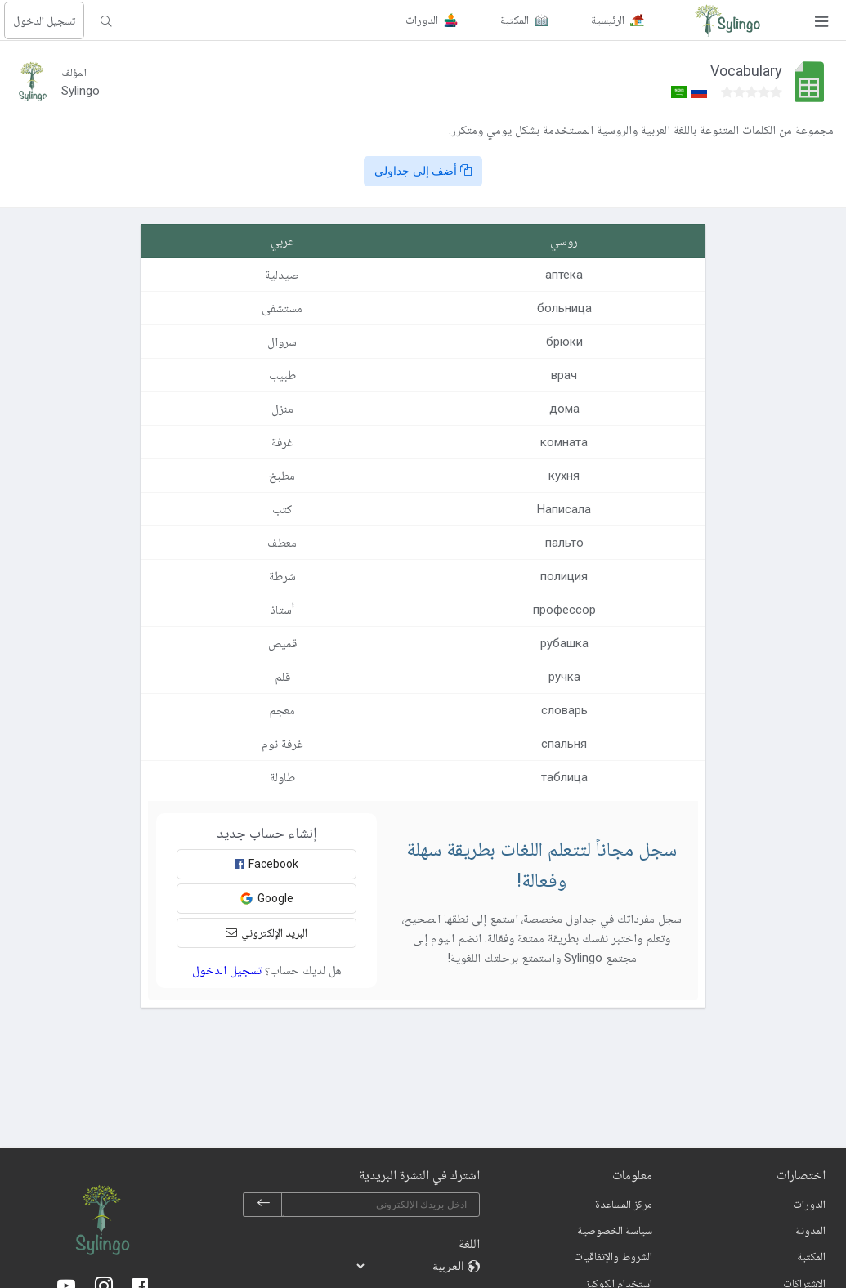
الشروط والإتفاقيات (613, 1256)
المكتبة (811, 1256)
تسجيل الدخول (44, 20)
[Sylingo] (727, 20)
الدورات (809, 1203)
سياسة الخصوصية (614, 1230)
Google (266, 899)
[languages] (411, 1266)
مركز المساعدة (623, 1203)
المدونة (810, 1230)
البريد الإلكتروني (266, 932)
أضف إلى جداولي (423, 170)
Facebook (266, 863)
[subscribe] (263, 1204)
